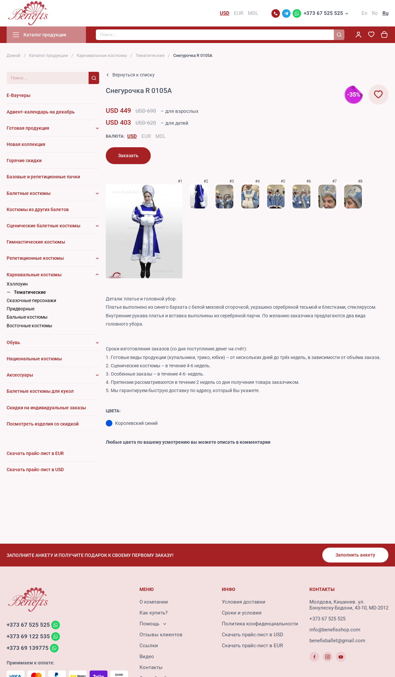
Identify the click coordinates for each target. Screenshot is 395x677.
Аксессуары (20, 375)
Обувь (13, 342)
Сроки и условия (241, 613)
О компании (153, 602)
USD (132, 136)
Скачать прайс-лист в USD (252, 635)
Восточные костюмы (29, 325)
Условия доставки (243, 602)
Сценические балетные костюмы (43, 225)
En (364, 13)
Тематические (150, 55)
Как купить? (153, 613)
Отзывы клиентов (160, 635)
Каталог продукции (48, 55)
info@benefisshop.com (334, 630)
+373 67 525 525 (323, 13)
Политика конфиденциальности (260, 624)
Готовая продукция (28, 128)
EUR (146, 136)
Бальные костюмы (27, 317)
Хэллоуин (17, 284)
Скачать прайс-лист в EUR (252, 646)
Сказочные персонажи (31, 300)
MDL (160, 136)
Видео (146, 656)
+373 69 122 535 (28, 636)
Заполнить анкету (355, 555)
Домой (13, 55)
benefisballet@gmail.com (337, 641)
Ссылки (148, 646)
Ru (385, 13)
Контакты (151, 667)
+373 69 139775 (28, 648)
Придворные (20, 308)
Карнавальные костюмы (102, 55)
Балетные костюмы (29, 193)
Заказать (128, 155)
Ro (375, 13)
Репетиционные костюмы (35, 258)
